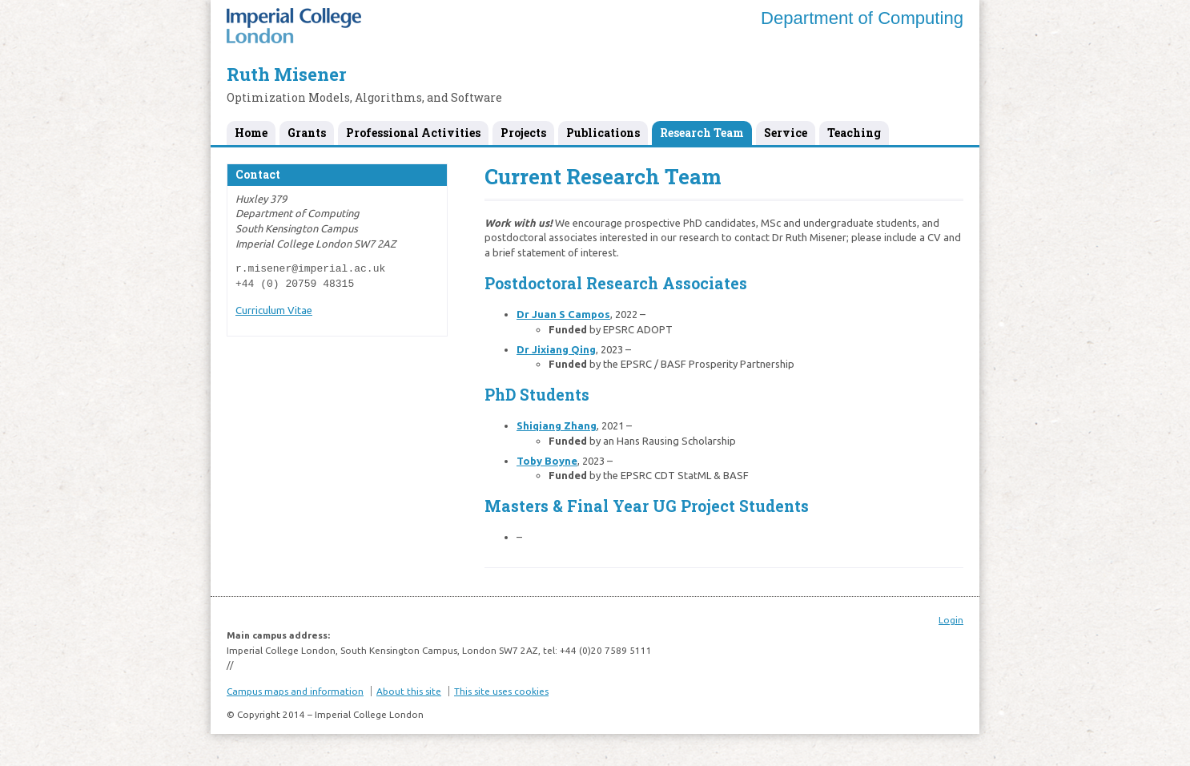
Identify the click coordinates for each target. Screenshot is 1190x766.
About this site (408, 691)
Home (251, 132)
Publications (603, 132)
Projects (523, 132)
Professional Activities (413, 132)
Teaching (854, 132)
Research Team (702, 132)
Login (951, 620)
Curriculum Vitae (273, 310)
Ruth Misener (286, 74)
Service (785, 132)
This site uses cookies (501, 691)
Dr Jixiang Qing (556, 349)
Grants (306, 132)
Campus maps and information (295, 691)
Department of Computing (862, 18)
